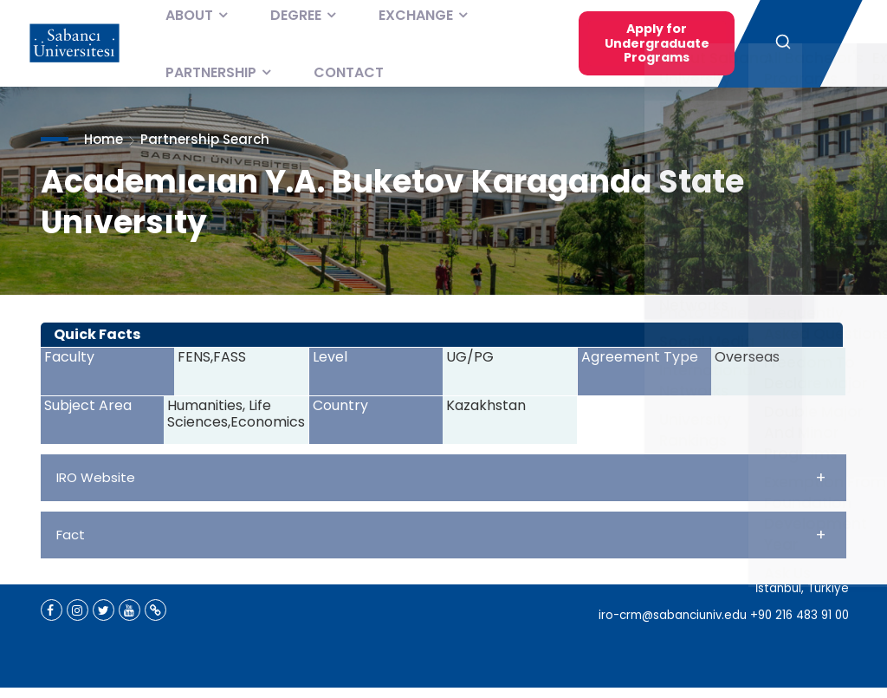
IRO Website (441, 477)
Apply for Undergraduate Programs (656, 43)
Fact (441, 534)
